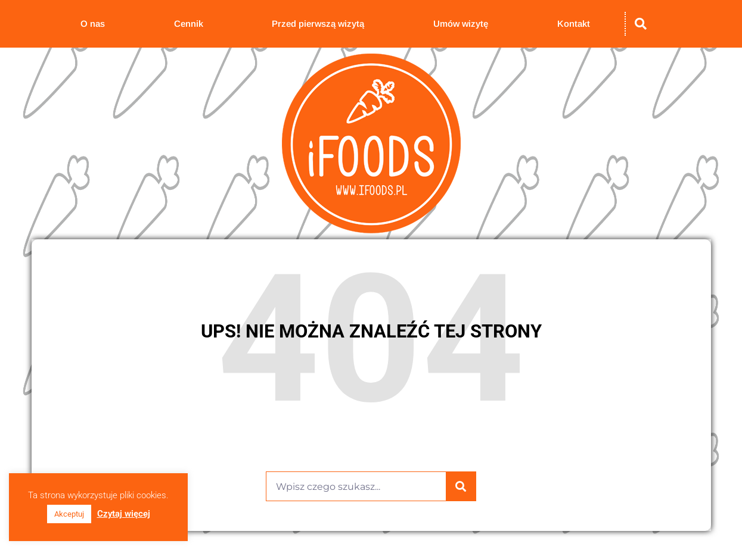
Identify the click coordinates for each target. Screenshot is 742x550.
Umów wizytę (460, 23)
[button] (641, 24)
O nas (92, 23)
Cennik (188, 23)
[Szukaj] (461, 486)
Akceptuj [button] (69, 514)
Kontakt (573, 23)
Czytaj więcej (123, 513)
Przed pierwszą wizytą (318, 23)
